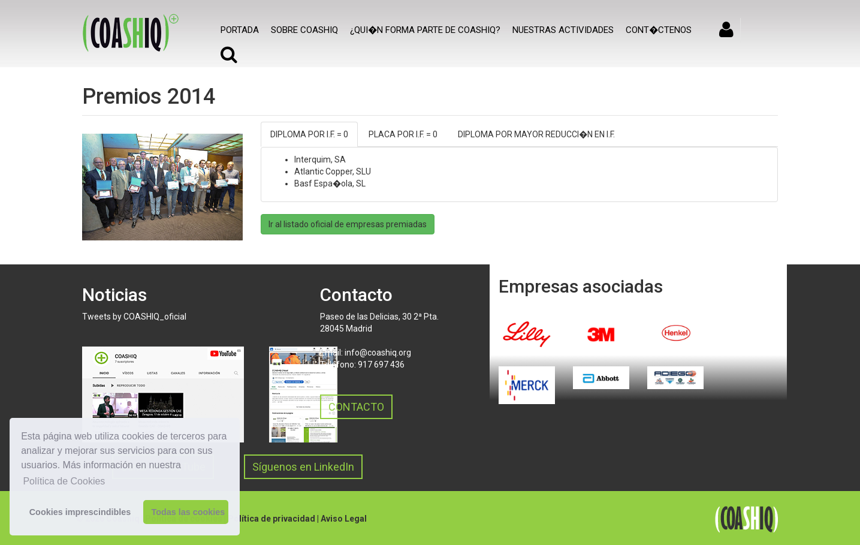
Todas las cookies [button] (188, 512)
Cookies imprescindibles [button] (80, 512)
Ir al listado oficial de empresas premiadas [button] (347, 224)
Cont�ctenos (659, 30)
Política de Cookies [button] (64, 481)
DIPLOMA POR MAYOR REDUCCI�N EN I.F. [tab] (536, 134)
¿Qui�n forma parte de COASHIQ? (425, 30)
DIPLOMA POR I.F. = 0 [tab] (309, 134)
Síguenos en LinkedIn (303, 466)
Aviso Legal (344, 518)
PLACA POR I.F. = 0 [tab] (403, 134)
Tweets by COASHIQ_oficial (134, 316)
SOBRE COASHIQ (304, 30)
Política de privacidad (271, 518)
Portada (240, 30)
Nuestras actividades (563, 30)
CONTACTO (356, 407)
